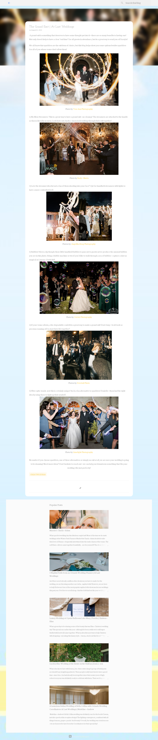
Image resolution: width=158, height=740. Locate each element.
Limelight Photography (83, 452)
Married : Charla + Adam (60, 530)
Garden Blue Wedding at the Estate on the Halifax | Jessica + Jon (76, 663)
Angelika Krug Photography (83, 243)
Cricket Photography (83, 316)
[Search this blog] (137, 3)
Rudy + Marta (83, 177)
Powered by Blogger (79, 736)
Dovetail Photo (83, 382)
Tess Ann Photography (83, 108)
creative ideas (38, 474)
